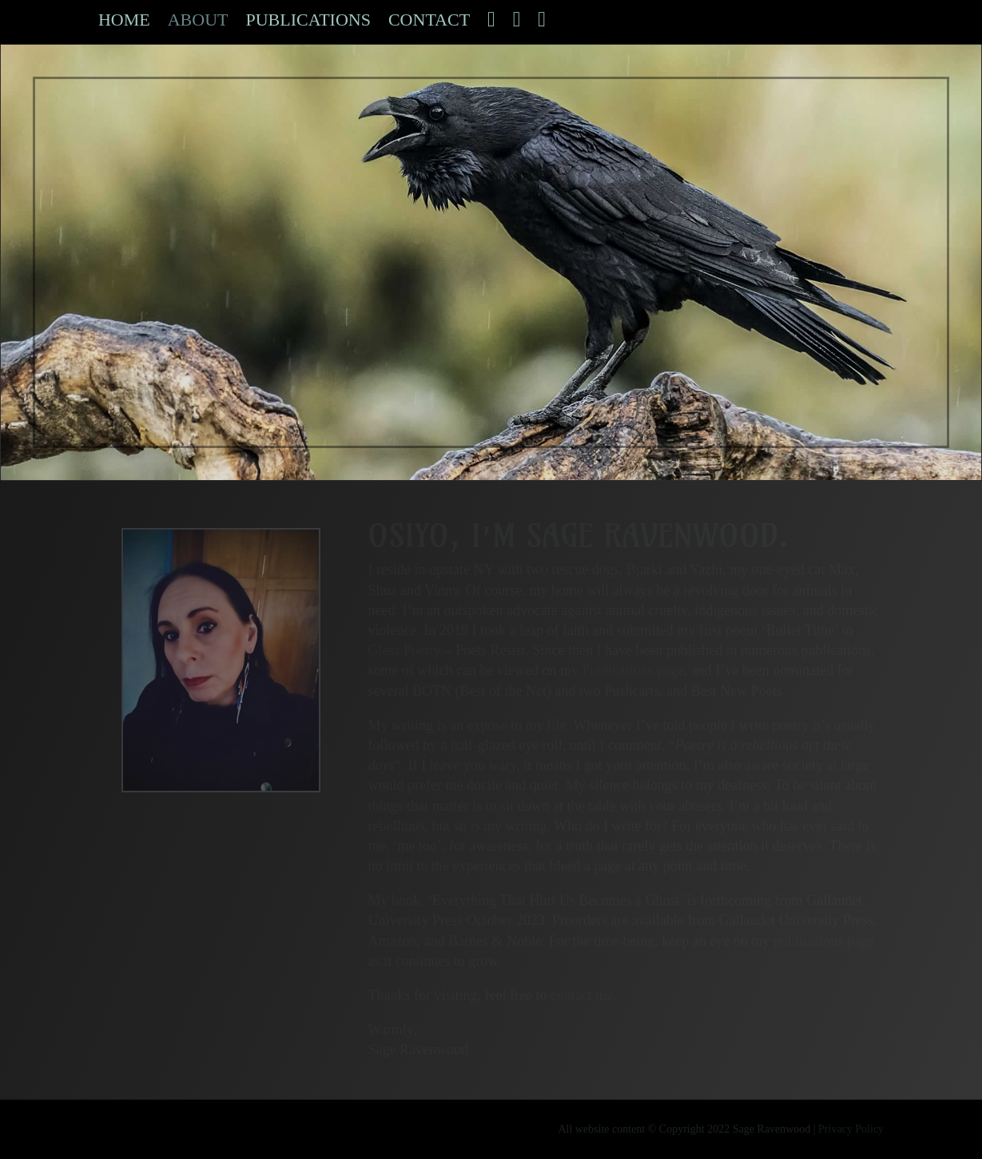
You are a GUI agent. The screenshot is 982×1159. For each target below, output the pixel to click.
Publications (307, 22)
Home (124, 22)
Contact (429, 22)
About (198, 22)
